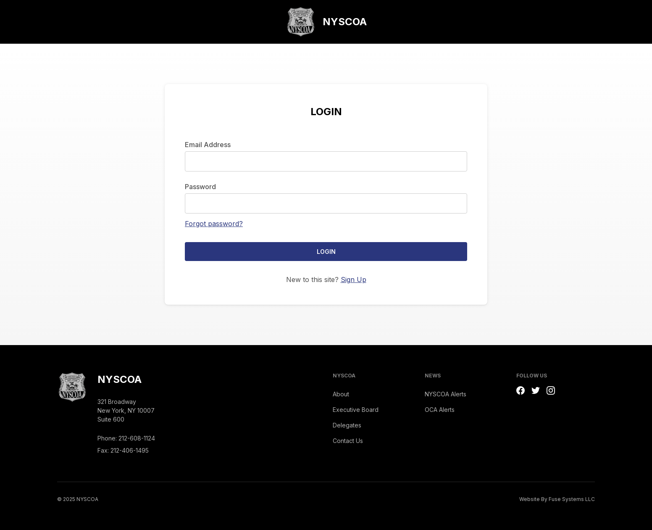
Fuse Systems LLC (572, 499)
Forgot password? (214, 223)
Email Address (208, 144)
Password (200, 186)
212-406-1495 (129, 450)
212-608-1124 (136, 438)
